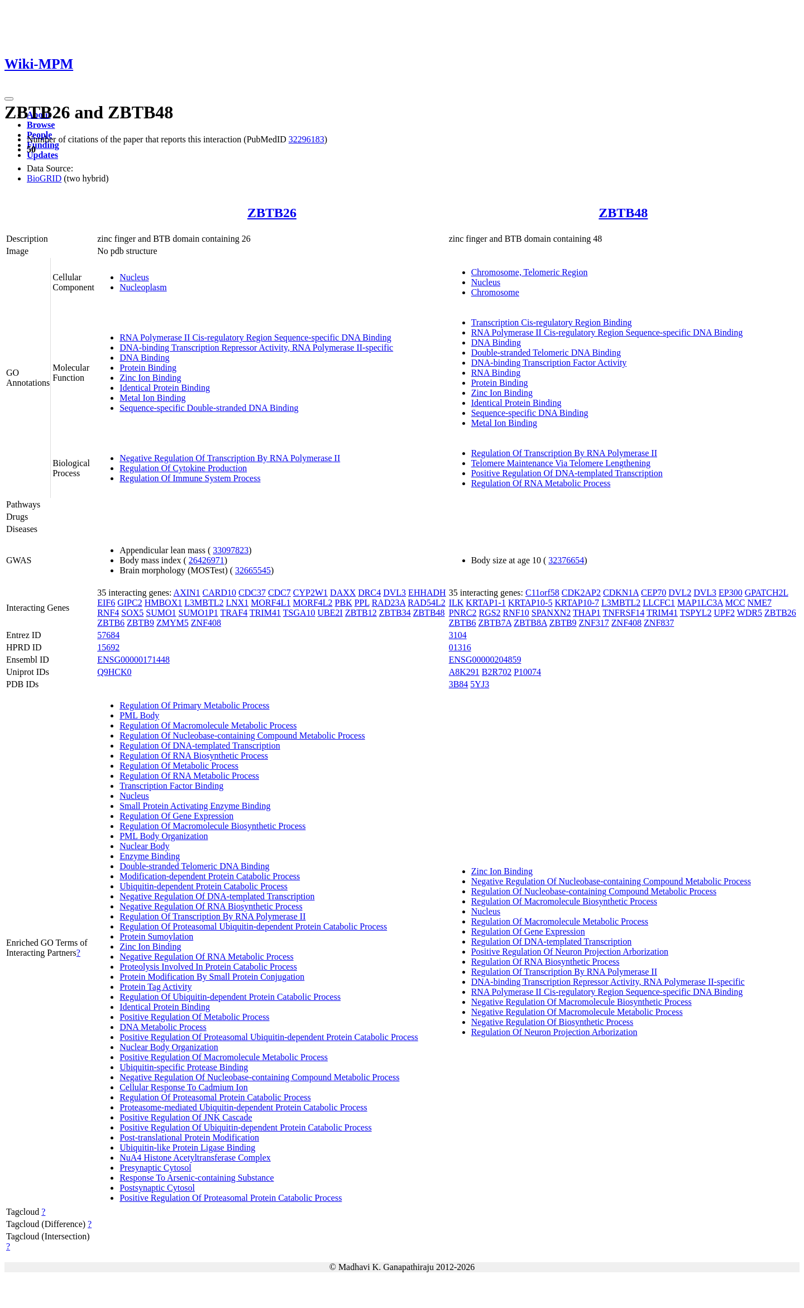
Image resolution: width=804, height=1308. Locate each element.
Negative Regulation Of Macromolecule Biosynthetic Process (581, 1002)
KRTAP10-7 (576, 602)
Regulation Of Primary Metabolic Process (194, 705)
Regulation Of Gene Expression (176, 816)
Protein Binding (147, 367)
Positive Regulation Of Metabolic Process (194, 1017)
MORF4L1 (270, 602)
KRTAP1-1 (486, 602)
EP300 (731, 592)
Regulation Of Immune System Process (189, 478)
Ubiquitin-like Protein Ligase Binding (187, 1147)
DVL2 (679, 592)
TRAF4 (233, 612)
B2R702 (496, 672)
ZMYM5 (172, 622)
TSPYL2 (696, 612)
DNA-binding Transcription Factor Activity (549, 362)
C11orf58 (542, 592)
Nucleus (134, 277)
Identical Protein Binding (164, 387)
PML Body (139, 715)
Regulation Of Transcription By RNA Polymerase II (564, 453)
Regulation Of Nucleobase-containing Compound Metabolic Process (242, 735)
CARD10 (219, 592)
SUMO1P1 (198, 612)
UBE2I (330, 612)
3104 (458, 635)
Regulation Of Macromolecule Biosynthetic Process (212, 826)
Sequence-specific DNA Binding (529, 413)
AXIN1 (187, 592)
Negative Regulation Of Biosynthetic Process (552, 1022)
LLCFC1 (659, 602)
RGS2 (489, 612)
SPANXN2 (551, 612)
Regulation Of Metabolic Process (178, 765)
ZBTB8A (530, 622)
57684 (108, 635)
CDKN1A (621, 592)
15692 (108, 647)
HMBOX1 (164, 602)
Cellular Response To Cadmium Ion (183, 1087)
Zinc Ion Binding (150, 377)
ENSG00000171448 (133, 659)
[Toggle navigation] (8, 98)
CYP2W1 (310, 592)
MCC (735, 602)
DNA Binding (144, 357)
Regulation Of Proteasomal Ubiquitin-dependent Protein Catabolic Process (253, 926)
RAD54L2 (427, 602)
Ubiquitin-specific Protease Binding (183, 1067)
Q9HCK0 (114, 672)
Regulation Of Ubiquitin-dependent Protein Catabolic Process (230, 997)
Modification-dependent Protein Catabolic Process (209, 876)
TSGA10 (299, 612)
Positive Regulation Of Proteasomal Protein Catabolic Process (230, 1197)
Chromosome (495, 292)
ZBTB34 (395, 612)
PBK (343, 602)
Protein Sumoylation (156, 936)
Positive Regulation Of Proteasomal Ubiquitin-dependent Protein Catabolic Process (268, 1037)
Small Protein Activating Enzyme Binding (194, 806)
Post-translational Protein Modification (189, 1137)
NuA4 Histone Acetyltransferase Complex (195, 1157)
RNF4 (108, 612)
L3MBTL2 (203, 602)
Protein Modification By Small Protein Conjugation (211, 976)
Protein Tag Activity (155, 986)
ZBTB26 (271, 212)
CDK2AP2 (581, 592)
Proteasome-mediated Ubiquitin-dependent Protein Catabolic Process (243, 1107)
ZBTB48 (623, 212)
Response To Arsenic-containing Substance (196, 1177)
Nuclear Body (144, 846)
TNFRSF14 (624, 612)
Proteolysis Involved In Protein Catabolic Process (208, 966)
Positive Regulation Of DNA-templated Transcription (567, 473)
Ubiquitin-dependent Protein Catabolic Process (203, 886)
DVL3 (394, 592)
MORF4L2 (312, 602)
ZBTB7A (495, 622)
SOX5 (132, 612)
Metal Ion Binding (152, 398)
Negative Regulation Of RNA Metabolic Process (206, 956)
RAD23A (388, 602)
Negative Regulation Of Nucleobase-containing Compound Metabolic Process (259, 1077)
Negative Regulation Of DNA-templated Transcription (216, 896)
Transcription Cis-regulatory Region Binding (551, 322)
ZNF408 (206, 622)
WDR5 (749, 612)
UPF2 (724, 612)
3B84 (458, 684)
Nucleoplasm (142, 287)
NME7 (759, 602)
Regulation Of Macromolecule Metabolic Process (207, 725)
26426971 (206, 560)
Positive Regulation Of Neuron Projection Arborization (569, 951)
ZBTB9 (140, 622)
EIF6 (106, 602)
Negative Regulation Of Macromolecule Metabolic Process (577, 1012)
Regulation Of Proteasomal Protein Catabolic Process (215, 1097)
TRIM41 (265, 612)
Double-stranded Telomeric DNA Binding (546, 352)
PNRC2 (463, 612)
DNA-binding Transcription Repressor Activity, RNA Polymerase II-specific (256, 347)
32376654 (566, 560)
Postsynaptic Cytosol (157, 1187)
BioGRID (44, 178)
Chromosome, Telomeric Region (529, 272)
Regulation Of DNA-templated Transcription (199, 745)
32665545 (253, 570)
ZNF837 (659, 622)
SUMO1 (161, 612)
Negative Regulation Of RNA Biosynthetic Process (211, 906)
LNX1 (237, 602)
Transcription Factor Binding (171, 785)
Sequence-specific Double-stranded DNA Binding (208, 408)
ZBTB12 (361, 612)
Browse (41, 125)
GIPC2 (129, 602)
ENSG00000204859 (485, 659)
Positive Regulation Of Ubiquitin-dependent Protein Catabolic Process (245, 1127)
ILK (456, 602)
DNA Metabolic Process (163, 1027)
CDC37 (252, 592)
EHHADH (427, 592)
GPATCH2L (766, 592)
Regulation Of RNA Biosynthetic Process (193, 755)
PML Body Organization (163, 836)
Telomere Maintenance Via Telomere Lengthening (560, 463)
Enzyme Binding (149, 856)
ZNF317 (594, 622)
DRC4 (369, 592)
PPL (362, 602)
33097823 (230, 550)
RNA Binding (495, 372)
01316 (460, 647)
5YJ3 (479, 684)
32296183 (306, 139)
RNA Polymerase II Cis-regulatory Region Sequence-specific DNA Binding (255, 337)
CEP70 (653, 592)
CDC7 (279, 592)
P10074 (527, 672)
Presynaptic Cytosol (155, 1167)
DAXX (343, 592)
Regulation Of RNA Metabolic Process (541, 483)
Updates (42, 155)
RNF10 (516, 612)
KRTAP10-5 (530, 602)
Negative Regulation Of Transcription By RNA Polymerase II (229, 458)
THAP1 (587, 612)
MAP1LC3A (700, 602)
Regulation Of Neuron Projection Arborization (554, 1032)
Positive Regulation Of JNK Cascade (185, 1117)
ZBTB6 (111, 622)
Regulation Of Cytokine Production (183, 468)
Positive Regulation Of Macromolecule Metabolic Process (223, 1057)
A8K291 (464, 672)
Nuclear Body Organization (168, 1047)
